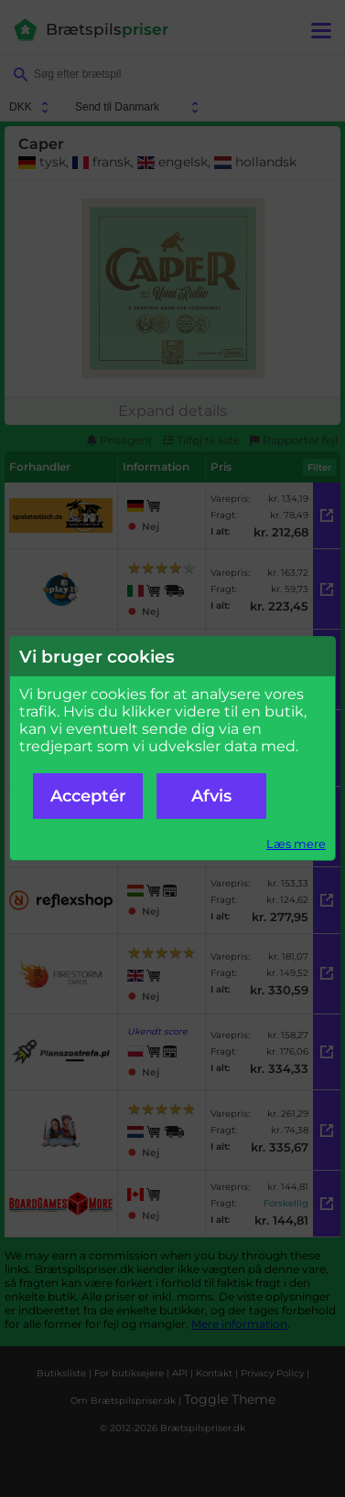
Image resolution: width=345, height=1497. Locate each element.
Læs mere (296, 844)
